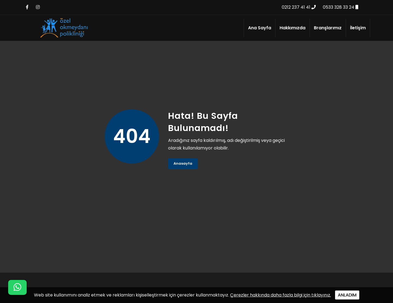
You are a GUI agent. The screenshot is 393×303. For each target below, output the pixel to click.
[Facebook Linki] (27, 7)
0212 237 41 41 (299, 7)
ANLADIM (347, 295)
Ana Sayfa (259, 28)
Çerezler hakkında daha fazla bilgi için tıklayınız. (280, 295)
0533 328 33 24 (340, 7)
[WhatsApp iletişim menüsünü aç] (17, 287)
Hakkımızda (292, 28)
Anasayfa (183, 163)
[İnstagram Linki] (38, 7)
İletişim (358, 28)
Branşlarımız (328, 28)
